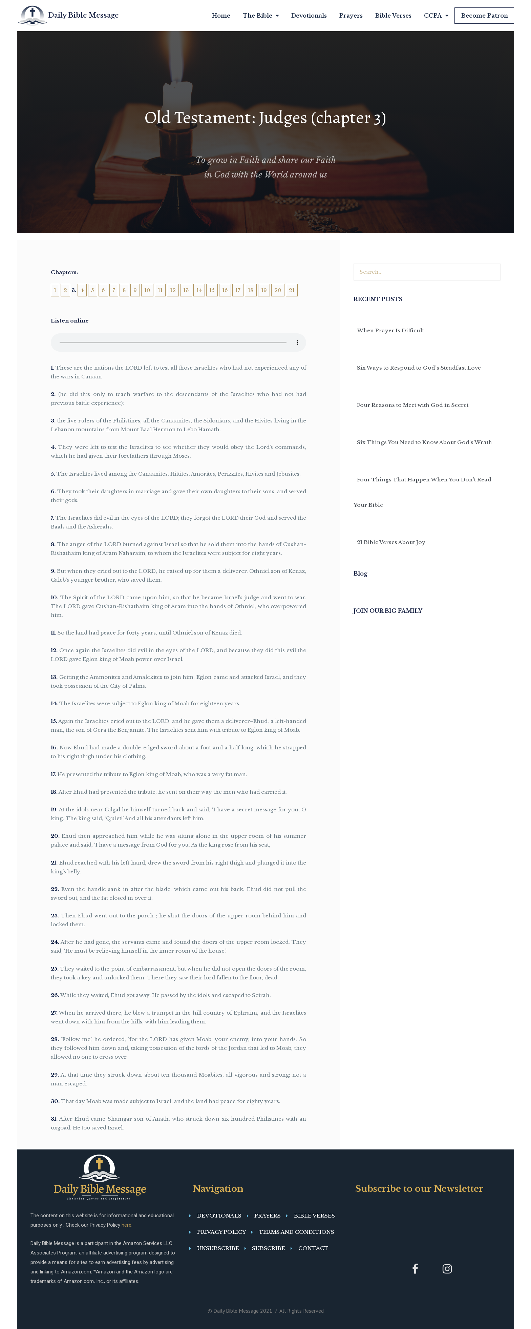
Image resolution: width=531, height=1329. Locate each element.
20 (277, 290)
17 (237, 290)
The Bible (261, 15)
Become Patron (484, 15)
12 (173, 290)
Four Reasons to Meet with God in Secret (412, 405)
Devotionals (309, 15)
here (126, 1225)
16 (225, 290)
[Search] (491, 272)
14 (199, 290)
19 (264, 290)
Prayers (351, 15)
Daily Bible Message (83, 15)
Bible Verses (393, 15)
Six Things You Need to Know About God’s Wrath (424, 442)
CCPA (436, 15)
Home (221, 15)
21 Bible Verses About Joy (391, 542)
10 (147, 290)
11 (160, 290)
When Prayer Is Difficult (390, 330)
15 (212, 290)
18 (251, 290)
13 (186, 290)
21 (292, 290)
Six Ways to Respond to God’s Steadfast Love (419, 368)
